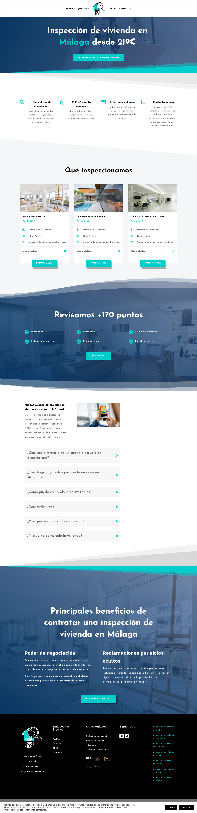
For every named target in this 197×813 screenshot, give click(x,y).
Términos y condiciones (97, 757)
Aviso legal (91, 752)
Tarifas (70, 8)
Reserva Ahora (44, 263)
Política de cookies (95, 747)
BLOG (113, 8)
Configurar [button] (171, 807)
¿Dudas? (83, 8)
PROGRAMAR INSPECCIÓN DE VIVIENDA (98, 57)
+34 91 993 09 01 (32, 773)
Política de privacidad (96, 743)
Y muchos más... (98, 356)
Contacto (125, 8)
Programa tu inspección (98, 706)
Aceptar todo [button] (186, 807)
